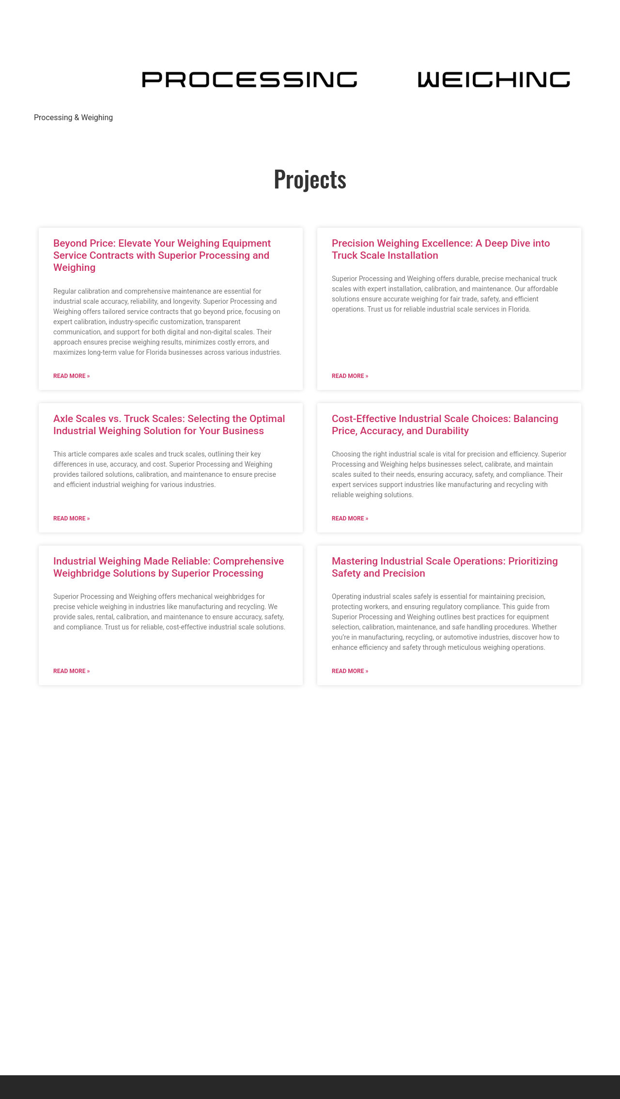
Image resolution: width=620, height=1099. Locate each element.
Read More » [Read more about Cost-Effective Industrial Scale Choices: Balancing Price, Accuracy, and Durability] (350, 518)
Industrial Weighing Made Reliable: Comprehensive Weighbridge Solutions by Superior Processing (168, 567)
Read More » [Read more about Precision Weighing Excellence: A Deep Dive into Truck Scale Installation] (350, 376)
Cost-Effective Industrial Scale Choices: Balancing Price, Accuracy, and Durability (445, 425)
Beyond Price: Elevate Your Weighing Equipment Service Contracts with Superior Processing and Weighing (162, 255)
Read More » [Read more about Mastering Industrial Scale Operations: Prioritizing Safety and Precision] (350, 671)
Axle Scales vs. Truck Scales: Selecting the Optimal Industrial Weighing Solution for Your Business (169, 425)
